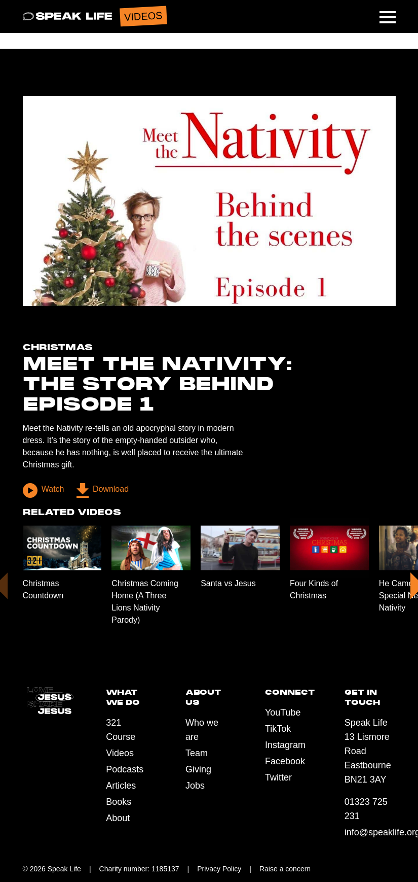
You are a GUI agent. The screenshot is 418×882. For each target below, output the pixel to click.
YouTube (283, 712)
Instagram (285, 745)
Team (196, 753)
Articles (121, 786)
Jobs (195, 786)
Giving (198, 769)
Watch (43, 490)
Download (102, 490)
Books (118, 802)
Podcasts (124, 769)
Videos (120, 753)
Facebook (285, 761)
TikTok (278, 729)
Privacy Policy (219, 869)
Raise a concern (285, 869)
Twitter (278, 777)
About (118, 818)
